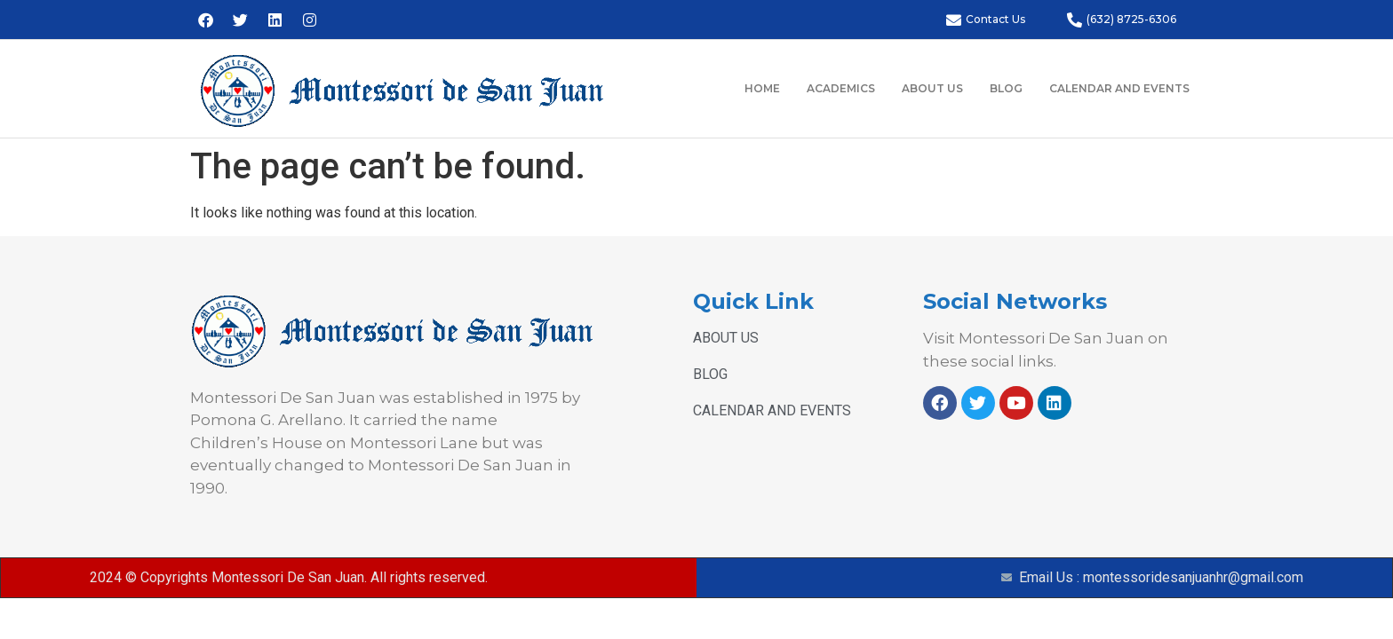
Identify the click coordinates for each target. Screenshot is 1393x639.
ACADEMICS (841, 88)
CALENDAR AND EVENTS (1119, 88)
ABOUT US (932, 88)
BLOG (1006, 88)
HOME (762, 88)
